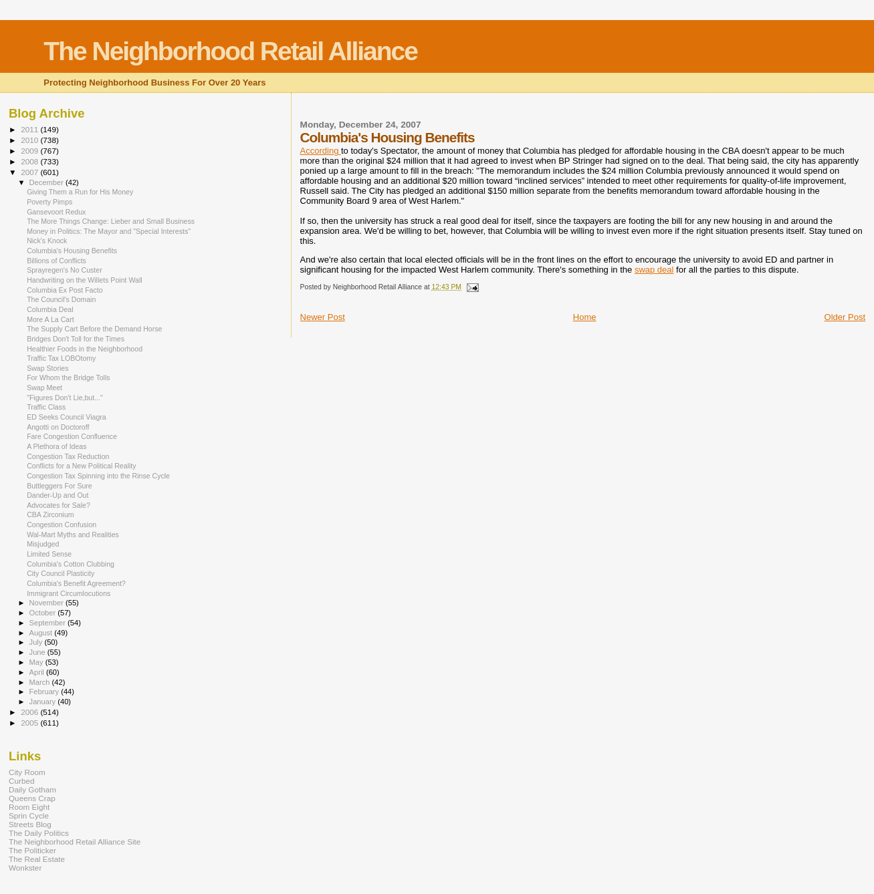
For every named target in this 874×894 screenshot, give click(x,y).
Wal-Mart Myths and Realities (73, 535)
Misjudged (43, 544)
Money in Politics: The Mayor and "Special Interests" (109, 231)
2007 (30, 172)
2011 (30, 129)
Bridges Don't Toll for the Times (75, 339)
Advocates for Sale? (58, 505)
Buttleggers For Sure (59, 486)
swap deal (654, 270)
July (37, 642)
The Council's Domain (61, 299)
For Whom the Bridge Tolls (68, 378)
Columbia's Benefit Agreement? (76, 583)
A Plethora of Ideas (56, 446)
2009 (30, 150)
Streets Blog (30, 824)
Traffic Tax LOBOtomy (61, 358)
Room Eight (29, 806)
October (43, 613)
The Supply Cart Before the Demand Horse (94, 329)
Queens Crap (32, 798)
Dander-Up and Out (57, 495)
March (40, 682)
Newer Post (322, 317)
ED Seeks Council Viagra (66, 417)
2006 (30, 712)
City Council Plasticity (60, 573)
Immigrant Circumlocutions (68, 593)
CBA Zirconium (50, 514)
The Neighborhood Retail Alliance (230, 51)
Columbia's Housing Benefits (72, 251)
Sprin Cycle (29, 815)
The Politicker (32, 850)
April (37, 672)
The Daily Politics (39, 833)
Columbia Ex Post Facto (64, 290)
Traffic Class (46, 407)
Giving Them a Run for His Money (80, 192)
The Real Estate (37, 859)
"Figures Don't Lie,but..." (65, 398)
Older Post (845, 317)
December (47, 182)
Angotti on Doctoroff (58, 427)
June (38, 652)
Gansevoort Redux (56, 212)
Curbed (21, 780)
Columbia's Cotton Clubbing (70, 564)
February (45, 692)
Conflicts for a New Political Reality (81, 466)
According (320, 151)
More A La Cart (50, 319)
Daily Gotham (32, 789)
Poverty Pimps (49, 202)
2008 (30, 161)
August (42, 633)
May (37, 662)
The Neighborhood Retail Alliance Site (74, 841)
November (47, 603)
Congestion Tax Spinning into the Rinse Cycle (98, 476)
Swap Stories (47, 368)
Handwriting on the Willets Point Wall (84, 280)
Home (584, 317)
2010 (30, 140)
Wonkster (25, 867)
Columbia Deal (50, 309)
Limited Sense (49, 554)
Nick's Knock (47, 241)
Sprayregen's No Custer (64, 270)
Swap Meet (44, 388)
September (48, 623)
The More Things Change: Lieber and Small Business (111, 221)
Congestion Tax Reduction (68, 456)
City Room (27, 772)
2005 (30, 722)
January (43, 702)
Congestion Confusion (61, 524)
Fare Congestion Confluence (72, 436)
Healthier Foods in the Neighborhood (84, 349)
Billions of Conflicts (56, 261)
